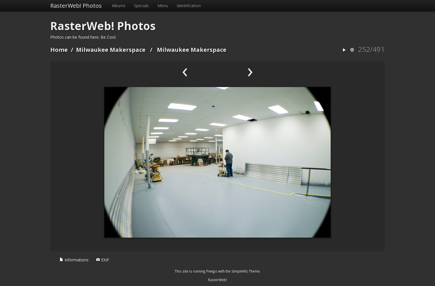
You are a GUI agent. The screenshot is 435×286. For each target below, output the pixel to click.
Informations (74, 260)
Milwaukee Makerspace (110, 50)
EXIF (102, 260)
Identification (189, 5)
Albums (118, 5)
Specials (141, 5)
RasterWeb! (217, 279)
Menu (162, 5)
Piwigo (211, 271)
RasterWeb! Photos (76, 5)
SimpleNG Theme (246, 271)
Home (59, 50)
